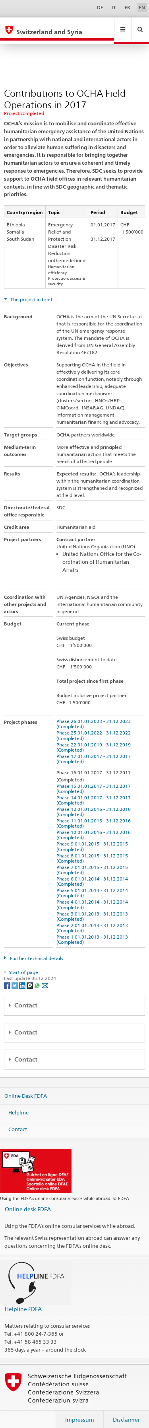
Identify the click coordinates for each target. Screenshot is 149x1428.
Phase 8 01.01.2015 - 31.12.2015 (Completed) (93, 851)
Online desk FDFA (28, 1201)
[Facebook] (8, 977)
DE (100, 7)
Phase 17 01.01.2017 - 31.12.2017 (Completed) (94, 751)
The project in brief (30, 292)
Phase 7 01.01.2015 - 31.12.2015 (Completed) (93, 862)
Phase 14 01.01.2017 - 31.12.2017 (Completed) (94, 792)
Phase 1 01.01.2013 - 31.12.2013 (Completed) (93, 932)
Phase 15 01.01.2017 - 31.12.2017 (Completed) (94, 781)
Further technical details (36, 951)
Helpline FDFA (23, 1301)
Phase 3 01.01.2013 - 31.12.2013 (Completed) (93, 909)
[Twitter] (15, 977)
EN (142, 7)
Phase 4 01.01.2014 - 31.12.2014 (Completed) (93, 897)
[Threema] (30, 977)
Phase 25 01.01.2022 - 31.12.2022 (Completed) (94, 728)
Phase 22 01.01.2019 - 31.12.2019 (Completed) (94, 739)
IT (114, 7)
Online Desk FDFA (25, 1088)
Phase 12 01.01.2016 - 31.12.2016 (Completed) (94, 804)
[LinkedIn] (23, 977)
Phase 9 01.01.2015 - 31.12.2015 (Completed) (93, 839)
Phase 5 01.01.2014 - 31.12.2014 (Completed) (93, 885)
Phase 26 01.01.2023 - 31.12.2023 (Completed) (94, 716)
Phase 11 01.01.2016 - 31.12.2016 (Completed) (94, 815)
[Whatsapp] (38, 977)
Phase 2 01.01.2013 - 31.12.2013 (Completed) (93, 920)
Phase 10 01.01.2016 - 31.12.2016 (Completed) (94, 827)
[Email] (45, 977)
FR (127, 7)
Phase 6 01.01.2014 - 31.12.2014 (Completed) (93, 874)
